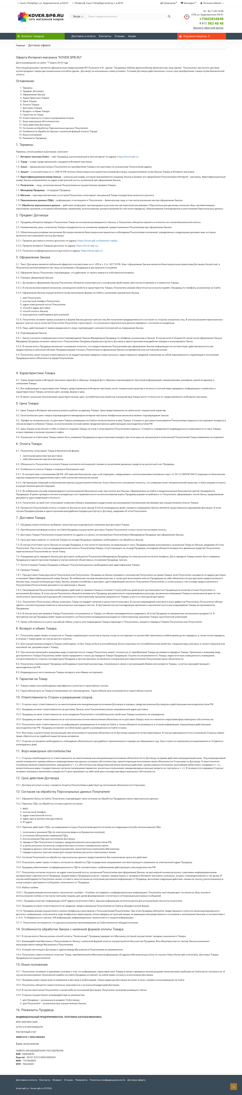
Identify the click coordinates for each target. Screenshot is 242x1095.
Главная (20, 45)
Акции (132, 36)
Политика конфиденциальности (107, 1080)
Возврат (57, 1080)
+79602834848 (211, 19)
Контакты (105, 36)
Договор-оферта (136, 1080)
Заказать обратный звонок (208, 27)
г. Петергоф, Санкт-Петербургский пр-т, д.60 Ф (97, 3)
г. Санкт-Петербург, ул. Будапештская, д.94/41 (43, 3)
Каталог (31, 36)
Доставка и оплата (83, 36)
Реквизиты (81, 1080)
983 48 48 (211, 23)
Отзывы (120, 36)
